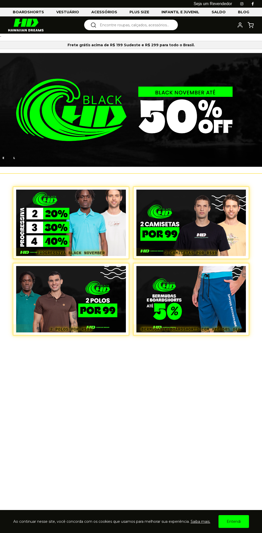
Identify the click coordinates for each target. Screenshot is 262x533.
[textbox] (134, 25)
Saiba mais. (200, 521)
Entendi (234, 521)
